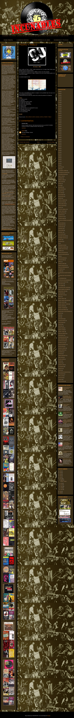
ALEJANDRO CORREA (62, 170)
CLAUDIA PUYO (61, 216)
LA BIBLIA (60, 270)
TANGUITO (60, 368)
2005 (59, 150)
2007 (59, 154)
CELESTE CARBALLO (62, 209)
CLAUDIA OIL (60, 214)
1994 (59, 130)
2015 (59, 165)
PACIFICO (60, 324)
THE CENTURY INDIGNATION (63, 372)
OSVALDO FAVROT (61, 320)
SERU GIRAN (60, 357)
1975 (59, 104)
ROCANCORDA (61, 346)
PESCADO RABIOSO (62, 333)
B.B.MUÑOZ (60, 187)
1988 (59, 126)
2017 (61, 475)
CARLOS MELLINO (61, 203)
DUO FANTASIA (61, 234)
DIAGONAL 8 (60, 232)
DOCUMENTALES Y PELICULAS (61, 40)
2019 (61, 472)
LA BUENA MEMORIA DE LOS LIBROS (41, 40)
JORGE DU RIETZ (32, 116)
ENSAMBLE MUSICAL (62, 237)
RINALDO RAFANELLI (62, 344)
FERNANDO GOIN (61, 245)
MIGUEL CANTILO (40, 116)
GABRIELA (60, 250)
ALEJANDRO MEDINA (62, 174)
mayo (62, 486)
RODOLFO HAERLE (62, 348)
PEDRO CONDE (61, 329)
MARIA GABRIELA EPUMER (63, 289)
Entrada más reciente (24, 142)
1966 (59, 91)
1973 (59, 100)
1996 (59, 133)
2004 (59, 148)
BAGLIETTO (60, 190)
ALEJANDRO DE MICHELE (63, 172)
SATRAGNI (60, 353)
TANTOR (60, 370)
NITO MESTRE (61, 318)
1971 (59, 97)
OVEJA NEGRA (61, 322)
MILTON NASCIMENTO (62, 309)
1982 (59, 117)
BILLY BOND (60, 192)
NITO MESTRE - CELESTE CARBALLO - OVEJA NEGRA (67, 443)
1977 (59, 108)
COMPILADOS (61, 226)
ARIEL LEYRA (60, 181)
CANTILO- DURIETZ (62, 200)
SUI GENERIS (60, 366)
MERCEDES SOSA (61, 294)
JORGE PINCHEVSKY (62, 265)
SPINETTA (60, 362)
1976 (59, 106)
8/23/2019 (24, 134)
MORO (59, 316)
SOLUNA (60, 361)
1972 (59, 98)
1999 (59, 139)
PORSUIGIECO (61, 335)
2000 (59, 141)
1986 (59, 124)
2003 (59, 146)
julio (61, 483)
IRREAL (59, 261)
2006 (59, 152)
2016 (61, 477)
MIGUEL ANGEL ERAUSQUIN (63, 300)
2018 (61, 474)
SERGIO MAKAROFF (62, 355)
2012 (59, 163)
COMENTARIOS (61, 224)
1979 (59, 111)
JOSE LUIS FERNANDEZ (62, 267)
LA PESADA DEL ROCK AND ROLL (64, 275)
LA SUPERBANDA (61, 278)
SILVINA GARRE (61, 359)
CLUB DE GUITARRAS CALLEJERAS (65, 220)
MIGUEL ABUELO (61, 298)
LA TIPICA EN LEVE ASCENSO (64, 280)
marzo (62, 489)
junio (61, 484)
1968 (59, 93)
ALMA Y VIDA (60, 176)
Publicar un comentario (25, 136)
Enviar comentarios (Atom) (40, 145)
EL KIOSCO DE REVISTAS (23, 40)
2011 (59, 161)
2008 (59, 155)
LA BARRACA (60, 269)
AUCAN (59, 185)
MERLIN (59, 296)
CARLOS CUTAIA (61, 201)
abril (61, 487)
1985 (59, 122)
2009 (59, 157)
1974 (59, 102)
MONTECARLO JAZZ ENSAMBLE (64, 311)
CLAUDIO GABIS (61, 218)
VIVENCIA (60, 379)
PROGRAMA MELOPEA (62, 337)
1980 (59, 113)
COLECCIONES (61, 223)
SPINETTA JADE (61, 364)
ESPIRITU (60, 239)
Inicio (38, 142)
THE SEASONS (61, 373)
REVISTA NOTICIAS (62, 340)
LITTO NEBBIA (61, 285)
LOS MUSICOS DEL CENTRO (63, 287)
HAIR (59, 256)
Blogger (48, 715)
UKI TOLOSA (60, 377)
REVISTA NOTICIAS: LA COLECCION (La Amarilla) (67, 388)
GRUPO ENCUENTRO (62, 252)
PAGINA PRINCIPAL (8, 40)
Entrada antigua (51, 142)
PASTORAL (60, 326)
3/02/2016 (24, 128)
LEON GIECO (60, 283)
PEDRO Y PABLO (47, 116)
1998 (59, 137)
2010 (59, 159)
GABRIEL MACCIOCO (62, 248)
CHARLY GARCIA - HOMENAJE (66, 405)
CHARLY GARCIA (61, 211)
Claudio (23, 130)
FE (58, 243)
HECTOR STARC (61, 259)
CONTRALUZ (60, 228)
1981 (59, 115)
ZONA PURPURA (61, 381)
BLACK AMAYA (61, 194)
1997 (59, 135)
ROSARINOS (60, 351)
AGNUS (59, 168)
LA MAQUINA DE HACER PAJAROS (64, 272)
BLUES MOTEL (61, 196)
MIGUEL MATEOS (61, 305)
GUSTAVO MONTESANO (62, 254)
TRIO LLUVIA (60, 375)
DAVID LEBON (61, 230)
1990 (27, 116)
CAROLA (60, 207)
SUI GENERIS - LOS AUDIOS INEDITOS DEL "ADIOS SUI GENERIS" (67, 397)
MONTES (60, 313)
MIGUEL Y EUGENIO (62, 307)
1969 (59, 95)
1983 (59, 119)
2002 (59, 144)
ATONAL (59, 183)
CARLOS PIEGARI (61, 205)
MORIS (59, 315)
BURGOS (60, 198)
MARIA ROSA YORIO (62, 291)
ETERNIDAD (60, 241)
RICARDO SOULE (61, 342)
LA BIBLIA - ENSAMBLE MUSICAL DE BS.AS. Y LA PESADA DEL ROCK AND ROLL (67, 421)
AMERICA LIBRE (61, 179)
